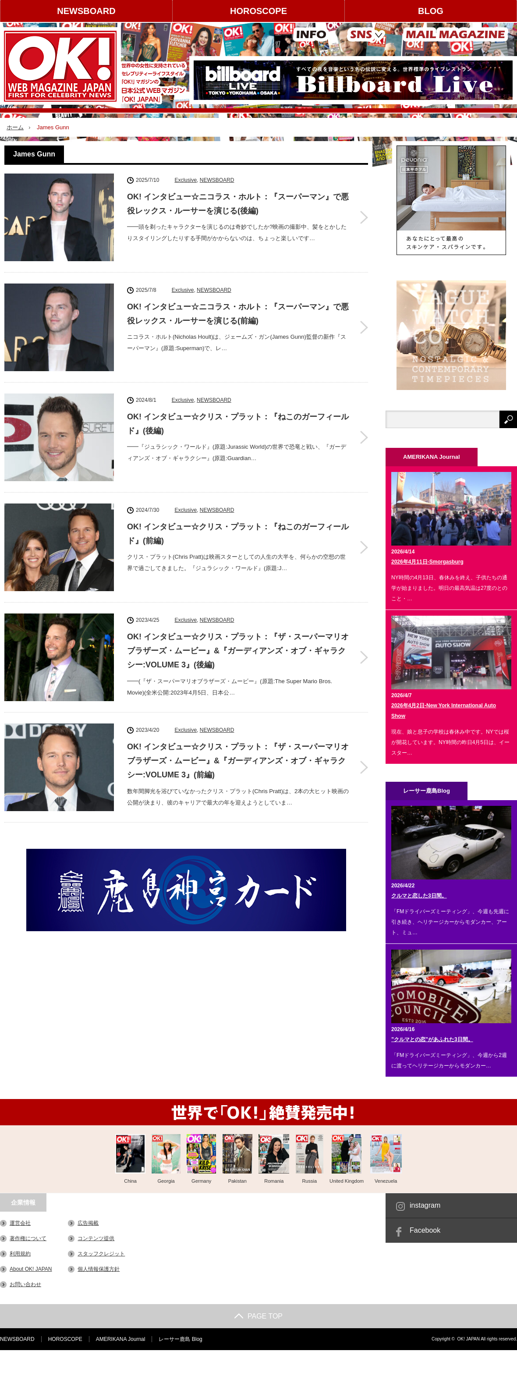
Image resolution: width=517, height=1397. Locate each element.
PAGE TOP (258, 1316)
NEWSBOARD (86, 11)
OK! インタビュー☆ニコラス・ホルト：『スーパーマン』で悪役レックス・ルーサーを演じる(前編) (238, 313)
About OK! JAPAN (31, 1269)
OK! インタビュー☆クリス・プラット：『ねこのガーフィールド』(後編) (238, 423)
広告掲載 (88, 1223)
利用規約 (20, 1254)
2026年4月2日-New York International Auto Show (443, 710)
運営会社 (20, 1223)
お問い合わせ (25, 1284)
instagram (425, 1205)
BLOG (430, 11)
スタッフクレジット (101, 1254)
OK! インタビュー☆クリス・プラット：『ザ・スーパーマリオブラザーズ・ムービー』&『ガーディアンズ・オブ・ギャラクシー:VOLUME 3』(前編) (238, 761)
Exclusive (185, 180)
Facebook (425, 1230)
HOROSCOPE (258, 11)
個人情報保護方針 (99, 1269)
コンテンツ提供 (96, 1238)
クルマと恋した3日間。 (419, 896)
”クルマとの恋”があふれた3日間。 (432, 1039)
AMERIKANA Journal (120, 1339)
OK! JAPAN (468, 1339)
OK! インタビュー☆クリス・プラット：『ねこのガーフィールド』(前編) (238, 533)
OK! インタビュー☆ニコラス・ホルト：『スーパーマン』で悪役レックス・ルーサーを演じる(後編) (238, 203)
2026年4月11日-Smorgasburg (427, 562)
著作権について (28, 1238)
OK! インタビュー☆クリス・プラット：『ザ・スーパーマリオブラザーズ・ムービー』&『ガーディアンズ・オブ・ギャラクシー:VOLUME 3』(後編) (238, 651)
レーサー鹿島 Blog (180, 1339)
